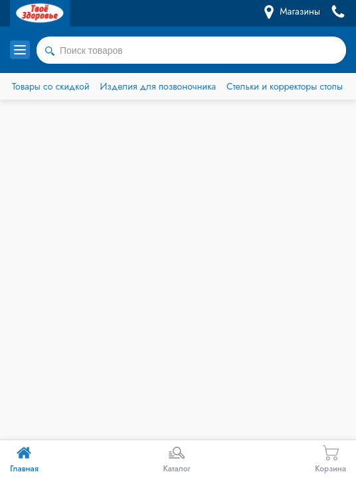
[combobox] (191, 50)
